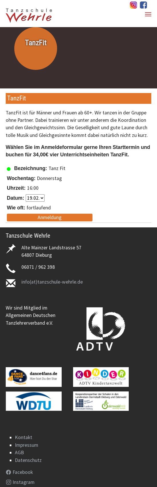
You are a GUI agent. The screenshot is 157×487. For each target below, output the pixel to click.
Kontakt (23, 437)
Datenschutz (28, 460)
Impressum (26, 445)
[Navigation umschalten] (148, 14)
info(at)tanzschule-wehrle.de (52, 282)
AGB (19, 452)
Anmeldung (50, 217)
